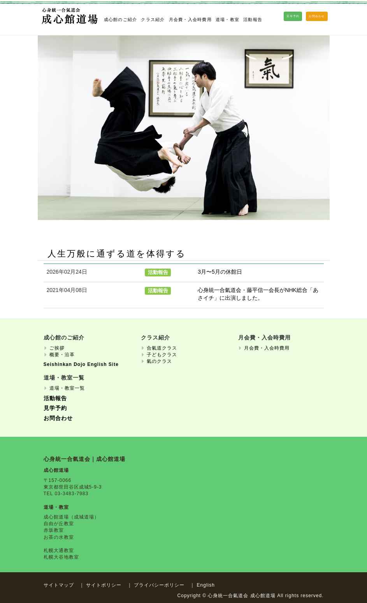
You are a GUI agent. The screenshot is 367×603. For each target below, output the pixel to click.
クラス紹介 (153, 19)
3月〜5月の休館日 (220, 272)
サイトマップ (59, 585)
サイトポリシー (103, 585)
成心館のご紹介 (120, 19)
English (206, 585)
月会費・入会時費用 (190, 19)
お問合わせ (58, 418)
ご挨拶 (57, 348)
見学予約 (55, 408)
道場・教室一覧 (67, 388)
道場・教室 (227, 19)
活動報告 (252, 19)
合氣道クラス (162, 348)
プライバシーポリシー (159, 585)
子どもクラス (162, 354)
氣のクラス (159, 361)
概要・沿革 (62, 354)
